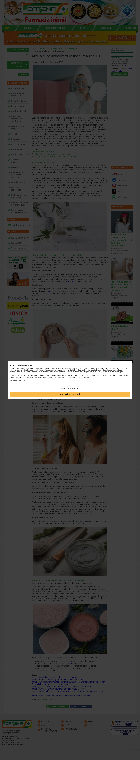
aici (24, 381)
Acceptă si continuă (70, 394)
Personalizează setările (70, 389)
